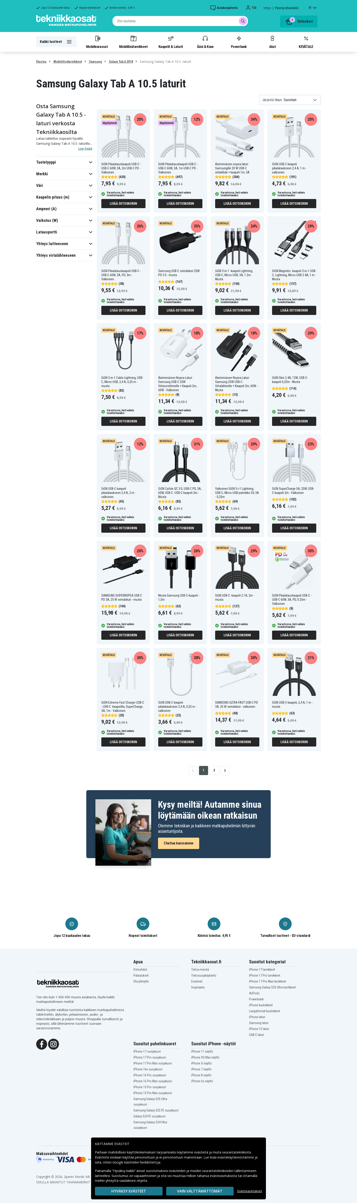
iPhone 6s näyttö (202, 1081)
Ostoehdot (140, 969)
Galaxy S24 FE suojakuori (149, 1116)
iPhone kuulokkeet (261, 1005)
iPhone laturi (257, 1017)
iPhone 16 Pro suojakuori (149, 1075)
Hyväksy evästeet (128, 1191)
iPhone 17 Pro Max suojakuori (152, 1063)
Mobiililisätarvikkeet (133, 42)
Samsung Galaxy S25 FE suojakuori (155, 1110)
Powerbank (239, 42)
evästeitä (201, 1152)
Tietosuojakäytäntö (203, 975)
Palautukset (141, 975)
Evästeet (196, 981)
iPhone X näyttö (201, 1063)
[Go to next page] (225, 770)
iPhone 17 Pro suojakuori (149, 1057)
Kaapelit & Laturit (170, 42)
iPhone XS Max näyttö (205, 1057)
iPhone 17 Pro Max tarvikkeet (267, 981)
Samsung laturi (258, 1023)
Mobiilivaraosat (97, 42)
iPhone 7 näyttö (201, 1069)
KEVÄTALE (306, 42)
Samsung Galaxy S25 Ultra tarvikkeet (272, 987)
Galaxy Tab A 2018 (120, 61)
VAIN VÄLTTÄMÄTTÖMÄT (199, 1191)
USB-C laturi (256, 1035)
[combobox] (180, 21)
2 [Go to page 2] (214, 770)
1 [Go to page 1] (203, 770)
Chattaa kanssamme (179, 843)
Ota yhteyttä (141, 981)
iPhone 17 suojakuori (147, 1051)
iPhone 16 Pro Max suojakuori (152, 1081)
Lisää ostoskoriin (123, 203)
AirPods (254, 993)
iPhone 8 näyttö (201, 1075)
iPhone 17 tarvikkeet (262, 969)
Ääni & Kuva (205, 42)
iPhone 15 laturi (259, 1029)
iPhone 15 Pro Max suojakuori (152, 1093)
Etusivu (41, 61)
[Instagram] (53, 1043)
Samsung (95, 61)
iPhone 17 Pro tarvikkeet (264, 975)
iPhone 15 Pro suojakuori (149, 1087)
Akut (272, 42)
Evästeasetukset (249, 1191)
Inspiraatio (198, 987)
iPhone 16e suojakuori (147, 1069)
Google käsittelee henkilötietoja (136, 1162)
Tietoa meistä (200, 969)
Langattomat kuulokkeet (264, 1011)
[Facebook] (41, 1043)
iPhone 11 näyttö (202, 1051)
